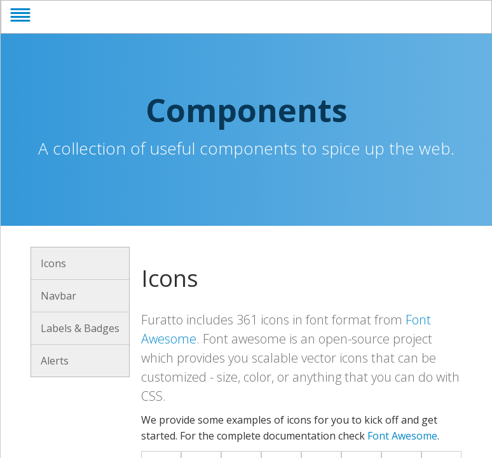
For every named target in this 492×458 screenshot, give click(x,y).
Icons (53, 263)
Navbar (58, 296)
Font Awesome (402, 436)
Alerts (55, 361)
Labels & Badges (80, 328)
